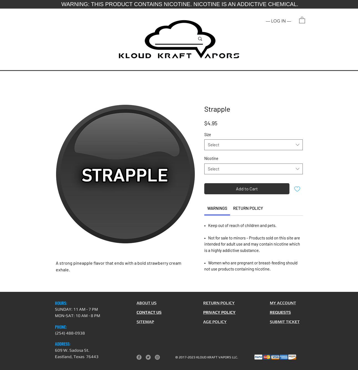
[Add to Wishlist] (297, 188)
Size (207, 134)
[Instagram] (157, 357)
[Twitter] (148, 357)
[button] (302, 19)
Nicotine (211, 158)
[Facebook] (139, 357)
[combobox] (253, 144)
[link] (217, 208)
